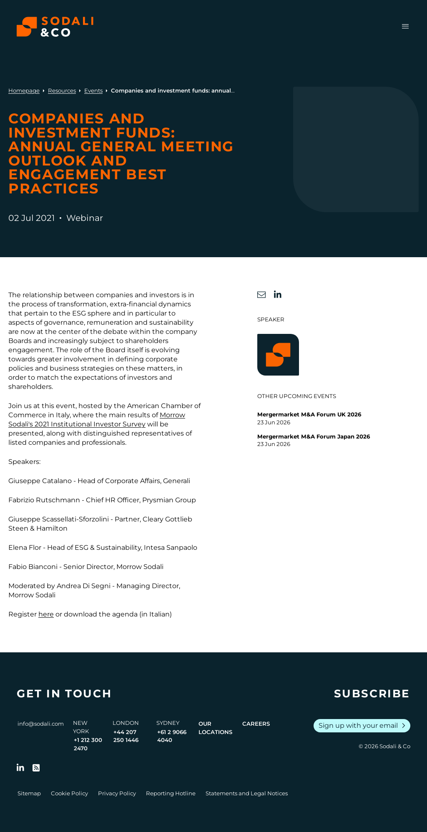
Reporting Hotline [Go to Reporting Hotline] (171, 793)
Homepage (24, 90)
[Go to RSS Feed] (36, 768)
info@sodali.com (41, 723)
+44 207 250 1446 (125, 736)
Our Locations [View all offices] (215, 727)
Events (93, 90)
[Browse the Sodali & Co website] (55, 27)
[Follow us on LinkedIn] (20, 768)
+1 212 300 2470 (88, 744)
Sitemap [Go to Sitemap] (29, 793)
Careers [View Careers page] (256, 723)
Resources (62, 90)
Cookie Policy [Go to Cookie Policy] (69, 793)
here (46, 614)
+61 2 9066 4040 (171, 736)
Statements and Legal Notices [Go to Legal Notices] (247, 793)
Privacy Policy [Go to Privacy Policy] (117, 793)
